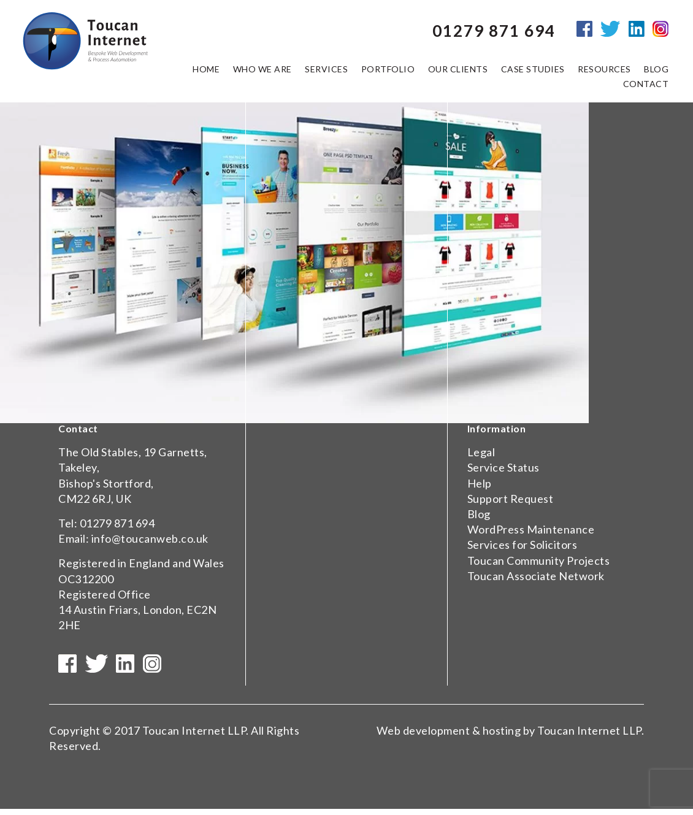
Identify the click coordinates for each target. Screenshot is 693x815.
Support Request (510, 498)
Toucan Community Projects (538, 560)
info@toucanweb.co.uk (150, 538)
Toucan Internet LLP (194, 736)
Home (206, 72)
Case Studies (533, 72)
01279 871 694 (117, 523)
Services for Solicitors (522, 544)
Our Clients (458, 72)
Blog (479, 514)
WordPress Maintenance (531, 529)
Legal (481, 452)
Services (326, 72)
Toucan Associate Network (536, 576)
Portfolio (388, 72)
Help (479, 483)
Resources (604, 72)
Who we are (262, 72)
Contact (646, 87)
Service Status (503, 467)
